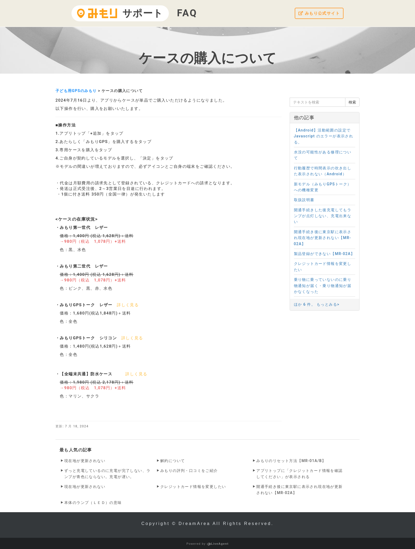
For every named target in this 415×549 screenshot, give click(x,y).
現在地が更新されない (84, 461)
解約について (172, 461)
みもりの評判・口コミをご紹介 (189, 470)
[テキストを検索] (318, 102)
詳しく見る (128, 305)
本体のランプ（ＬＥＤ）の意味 (93, 502)
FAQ (187, 13)
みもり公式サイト (318, 13)
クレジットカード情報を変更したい (193, 486)
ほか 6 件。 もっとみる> (317, 304)
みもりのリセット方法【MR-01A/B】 (291, 461)
